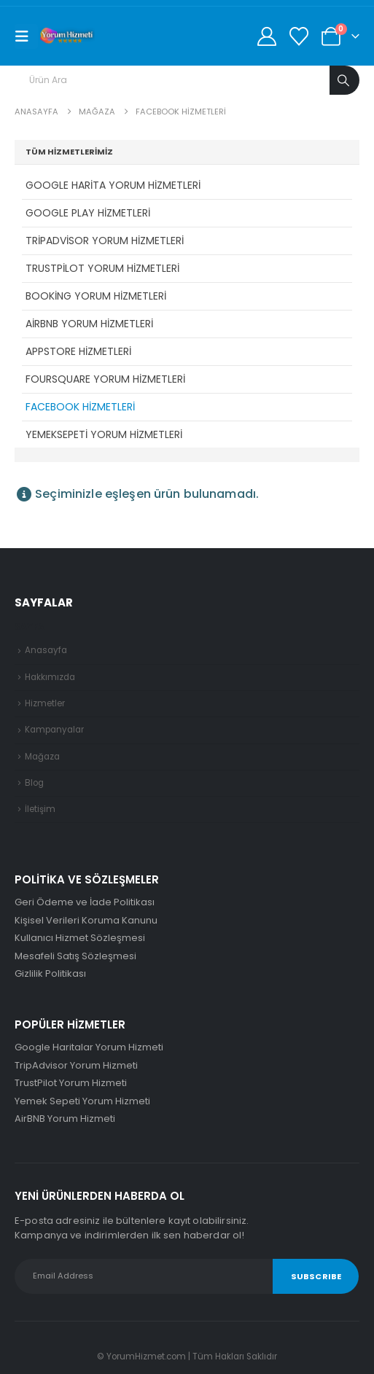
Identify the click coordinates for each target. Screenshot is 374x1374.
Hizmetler (45, 703)
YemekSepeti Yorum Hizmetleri (104, 434)
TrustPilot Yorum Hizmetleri (102, 268)
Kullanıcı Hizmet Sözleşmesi (80, 938)
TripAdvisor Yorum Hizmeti (76, 1065)
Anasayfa (46, 650)
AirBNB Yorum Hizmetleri (89, 323)
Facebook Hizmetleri (80, 406)
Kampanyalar (54, 729)
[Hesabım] (266, 36)
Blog (34, 783)
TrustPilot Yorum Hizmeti (71, 1083)
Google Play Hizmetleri (88, 213)
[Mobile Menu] (26, 36)
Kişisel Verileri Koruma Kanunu (86, 920)
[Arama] (344, 80)
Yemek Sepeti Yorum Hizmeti (82, 1101)
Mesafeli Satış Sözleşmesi (75, 956)
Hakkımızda (50, 677)
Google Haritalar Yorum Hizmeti (89, 1047)
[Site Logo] (67, 36)
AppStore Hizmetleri (78, 351)
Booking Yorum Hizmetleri (96, 296)
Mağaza (42, 756)
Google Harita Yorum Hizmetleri (113, 185)
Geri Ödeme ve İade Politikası (85, 902)
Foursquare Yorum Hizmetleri (105, 379)
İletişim (40, 809)
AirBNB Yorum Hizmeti (65, 1118)
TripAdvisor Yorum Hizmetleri (105, 240)
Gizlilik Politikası (50, 973)
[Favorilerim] (299, 36)
